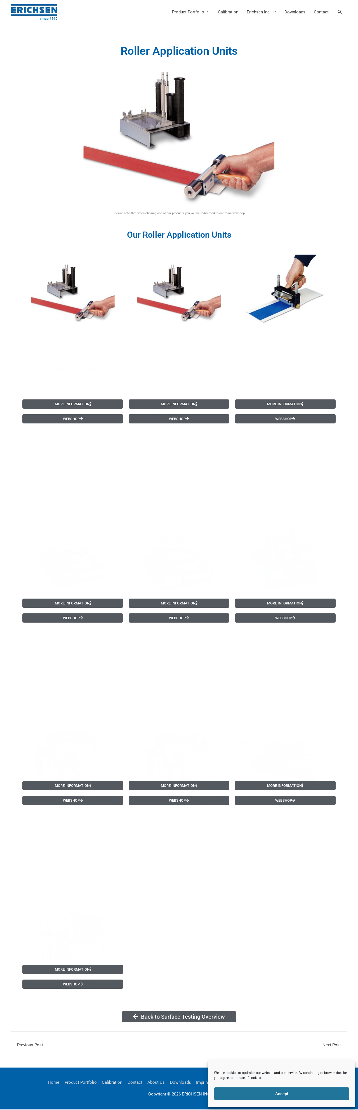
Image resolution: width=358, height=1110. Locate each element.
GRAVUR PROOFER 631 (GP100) (285, 737)
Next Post (334, 1044)
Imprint (202, 1082)
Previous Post (27, 1044)
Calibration (228, 12)
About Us (156, 1082)
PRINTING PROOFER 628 (179, 544)
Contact (321, 12)
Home (53, 1082)
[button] (340, 12)
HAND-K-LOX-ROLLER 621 (179, 352)
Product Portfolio (188, 12)
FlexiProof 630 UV (179, 737)
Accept (281, 1093)
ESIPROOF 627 (285, 352)
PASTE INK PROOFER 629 (285, 544)
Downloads (294, 12)
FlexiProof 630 (73, 737)
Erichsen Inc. (259, 12)
